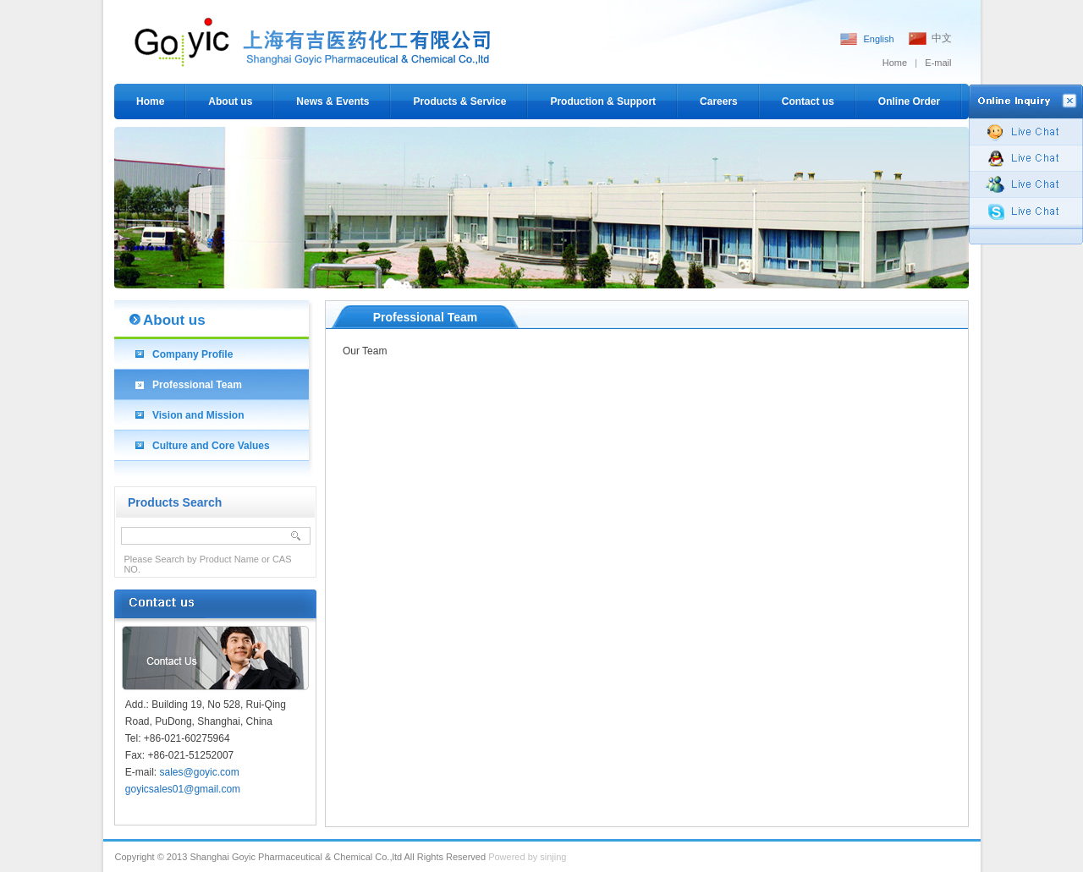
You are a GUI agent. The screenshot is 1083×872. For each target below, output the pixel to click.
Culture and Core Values (211, 446)
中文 (942, 38)
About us (230, 101)
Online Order (909, 101)
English (878, 39)
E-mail (938, 63)
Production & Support (603, 101)
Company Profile (192, 354)
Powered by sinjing (527, 857)
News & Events (332, 101)
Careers (719, 101)
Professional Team (197, 385)
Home (894, 63)
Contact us (808, 101)
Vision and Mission (198, 415)
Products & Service (459, 101)
